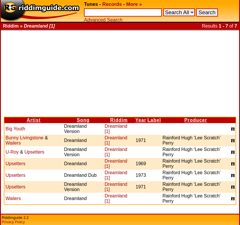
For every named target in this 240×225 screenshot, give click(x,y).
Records (112, 4)
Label (154, 120)
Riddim (119, 120)
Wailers (13, 143)
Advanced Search (103, 20)
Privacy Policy (13, 222)
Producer (195, 120)
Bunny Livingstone (25, 137)
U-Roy (12, 152)
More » (134, 4)
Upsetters (34, 152)
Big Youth (15, 128)
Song (83, 120)
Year (140, 120)
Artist (34, 120)
